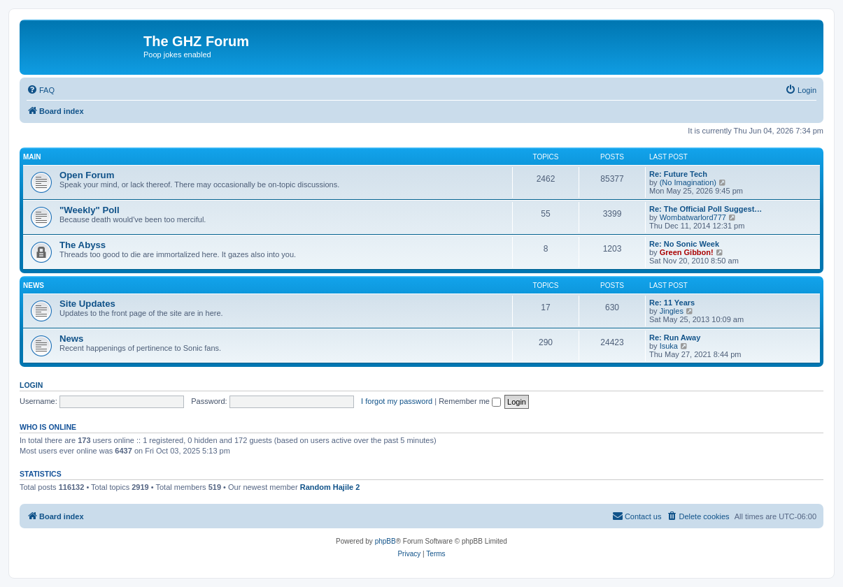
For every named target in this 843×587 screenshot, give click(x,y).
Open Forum (86, 175)
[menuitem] (41, 90)
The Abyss (82, 245)
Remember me (470, 401)
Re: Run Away (674, 337)
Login (31, 385)
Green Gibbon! (687, 252)
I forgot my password (396, 401)
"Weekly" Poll (89, 210)
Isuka (669, 346)
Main (32, 157)
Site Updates (87, 303)
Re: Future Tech (678, 174)
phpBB (385, 541)
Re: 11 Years (672, 302)
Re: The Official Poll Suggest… (705, 209)
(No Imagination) (688, 182)
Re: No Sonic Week (684, 244)
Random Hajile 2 (330, 487)
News (33, 285)
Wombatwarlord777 (693, 217)
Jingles (671, 311)
